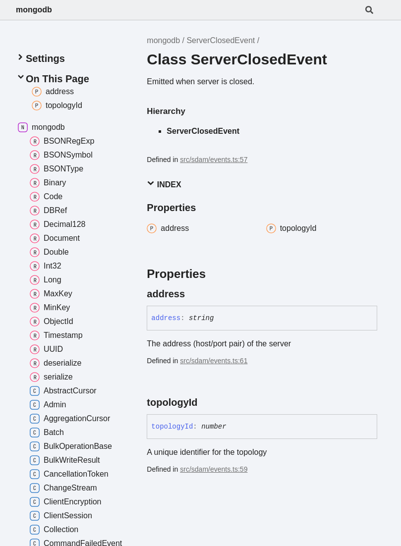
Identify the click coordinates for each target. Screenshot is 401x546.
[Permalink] (194, 294)
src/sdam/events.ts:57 (213, 160)
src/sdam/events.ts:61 (213, 361)
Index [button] (164, 184)
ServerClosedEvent (220, 40)
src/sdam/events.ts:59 (213, 469)
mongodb (34, 9)
